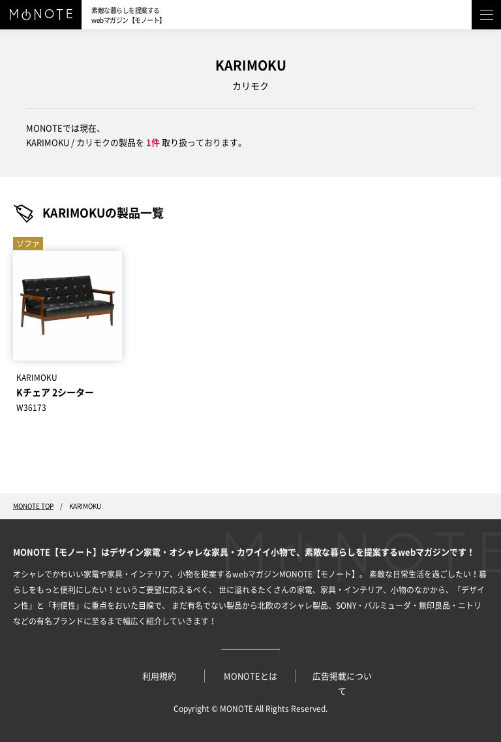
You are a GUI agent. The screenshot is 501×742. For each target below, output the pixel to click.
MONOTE (236, 709)
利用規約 (159, 676)
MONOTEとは (250, 676)
